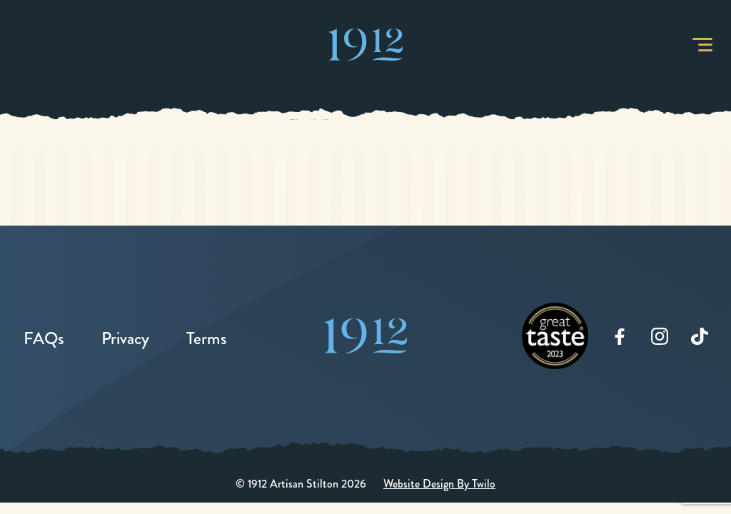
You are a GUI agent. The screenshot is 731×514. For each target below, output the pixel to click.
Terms (206, 338)
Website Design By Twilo (439, 483)
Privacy (125, 338)
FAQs (44, 338)
